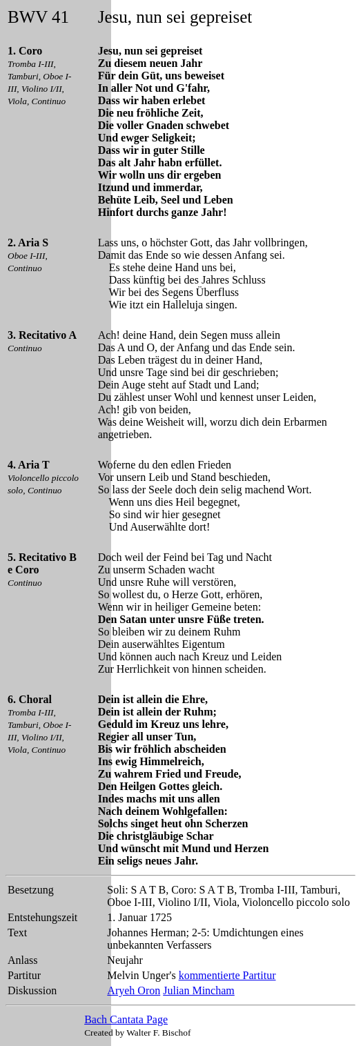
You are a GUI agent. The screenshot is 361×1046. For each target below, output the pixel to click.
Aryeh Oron (133, 990)
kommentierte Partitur (227, 975)
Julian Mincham (199, 990)
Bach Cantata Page (126, 1019)
